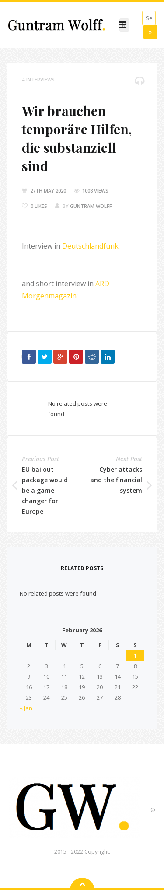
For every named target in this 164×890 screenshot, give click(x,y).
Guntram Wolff (91, 206)
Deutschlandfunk (90, 246)
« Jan (26, 708)
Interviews (40, 79)
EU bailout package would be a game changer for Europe (45, 490)
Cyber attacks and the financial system (116, 479)
